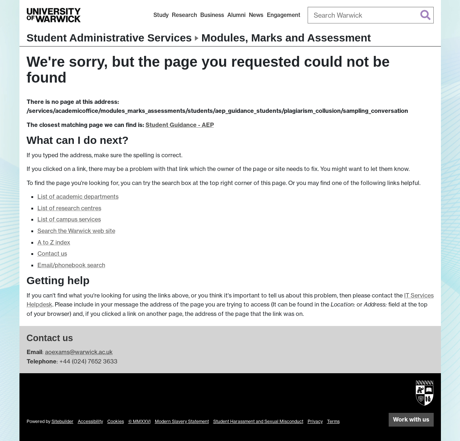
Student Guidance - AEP (180, 124)
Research (184, 15)
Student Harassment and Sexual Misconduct (258, 421)
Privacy (315, 421)
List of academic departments (78, 196)
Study (161, 15)
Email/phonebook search (71, 265)
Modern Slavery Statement (182, 421)
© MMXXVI (139, 421)
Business (212, 15)
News (256, 15)
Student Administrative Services (109, 38)
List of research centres (69, 208)
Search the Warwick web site (76, 230)
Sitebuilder (62, 421)
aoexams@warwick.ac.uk (79, 352)
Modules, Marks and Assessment (286, 38)
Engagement (283, 15)
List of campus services (69, 219)
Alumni (236, 15)
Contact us (52, 253)
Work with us (411, 419)
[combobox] (371, 15)
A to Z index (53, 242)
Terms (333, 421)
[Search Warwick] (371, 15)
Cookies (115, 421)
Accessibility (90, 421)
